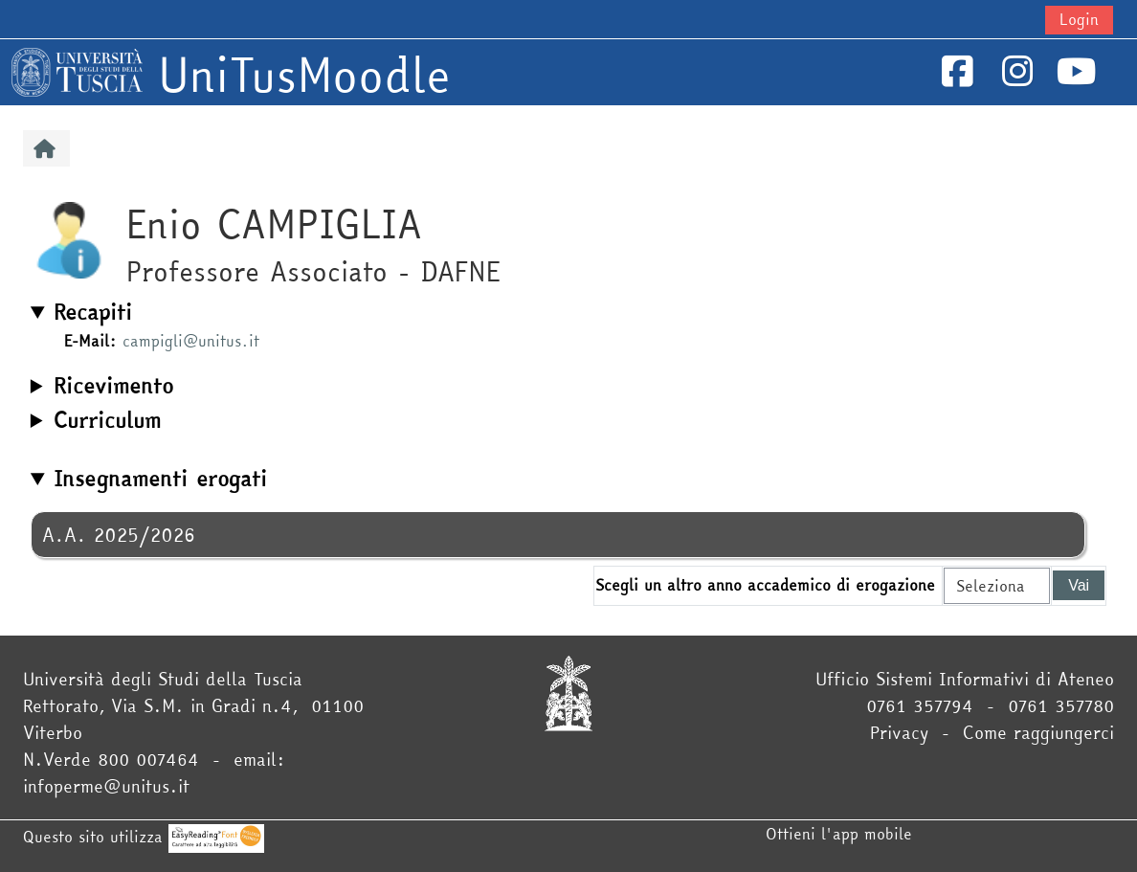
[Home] (77, 69)
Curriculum (107, 420)
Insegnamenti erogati (160, 478)
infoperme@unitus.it (106, 786)
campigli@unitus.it (191, 340)
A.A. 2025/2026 (118, 534)
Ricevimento (113, 385)
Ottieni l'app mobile (839, 833)
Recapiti (93, 312)
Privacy (899, 733)
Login (1079, 19)
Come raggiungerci (1038, 733)
